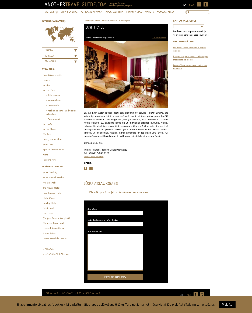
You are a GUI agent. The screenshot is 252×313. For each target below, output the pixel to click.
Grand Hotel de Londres (55, 238)
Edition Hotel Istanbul (53, 177)
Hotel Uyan (49, 198)
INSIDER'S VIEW (134, 12)
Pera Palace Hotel (52, 193)
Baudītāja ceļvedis (52, 75)
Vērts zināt (48, 144)
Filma (45, 155)
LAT (184, 5)
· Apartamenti (53, 119)
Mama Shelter (50, 183)
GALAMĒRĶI (51, 12)
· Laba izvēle (52, 105)
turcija (104, 21)
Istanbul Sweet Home (53, 228)
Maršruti (47, 134)
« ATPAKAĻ (48, 249)
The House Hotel (51, 188)
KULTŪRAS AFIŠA (69, 12)
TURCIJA (49, 56)
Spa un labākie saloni (54, 149)
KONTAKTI (67, 293)
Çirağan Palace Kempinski (56, 218)
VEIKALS (149, 12)
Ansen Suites (49, 233)
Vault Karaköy (50, 172)
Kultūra (46, 85)
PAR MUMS (52, 293)
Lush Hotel (48, 213)
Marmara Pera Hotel (53, 223)
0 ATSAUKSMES (159, 38)
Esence (46, 80)
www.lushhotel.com (93, 156)
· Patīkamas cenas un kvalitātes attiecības (61, 112)
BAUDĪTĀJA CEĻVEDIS (91, 12)
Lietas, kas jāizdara (52, 139)
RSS (79, 293)
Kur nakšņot (49, 90)
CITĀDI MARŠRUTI (114, 12)
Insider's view (49, 160)
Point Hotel (48, 208)
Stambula (50, 61)
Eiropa (49, 50)
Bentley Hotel (49, 203)
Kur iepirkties (49, 129)
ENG (191, 5)
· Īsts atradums (53, 100)
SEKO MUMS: (92, 293)
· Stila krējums (53, 95)
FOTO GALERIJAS (165, 12)
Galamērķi (88, 21)
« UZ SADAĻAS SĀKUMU (56, 254)
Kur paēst (47, 124)
